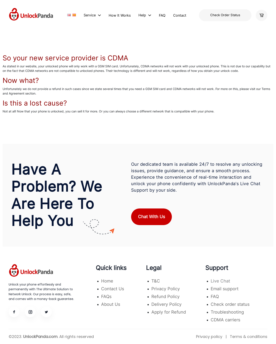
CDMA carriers (225, 319)
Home (107, 281)
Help (142, 15)
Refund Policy (165, 296)
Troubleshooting (227, 312)
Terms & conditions (248, 336)
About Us (110, 304)
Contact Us (112, 288)
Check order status (230, 304)
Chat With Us (151, 216)
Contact (179, 15)
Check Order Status (225, 15)
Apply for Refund (168, 312)
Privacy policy (209, 336)
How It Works (120, 15)
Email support (224, 288)
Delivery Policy (166, 304)
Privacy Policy (165, 288)
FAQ (162, 15)
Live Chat (220, 281)
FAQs (106, 296)
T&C (155, 281)
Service (90, 15)
